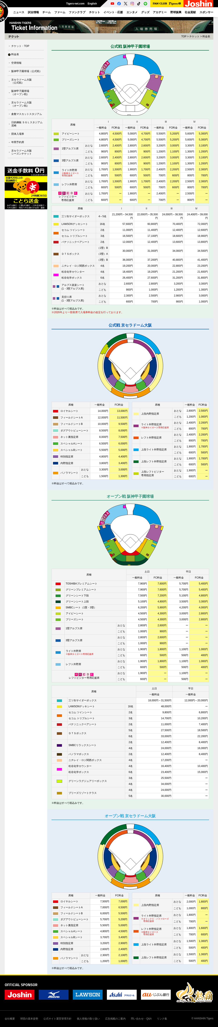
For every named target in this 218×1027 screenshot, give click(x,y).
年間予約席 (17, 142)
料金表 (15, 54)
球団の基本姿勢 (29, 1018)
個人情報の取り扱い (88, 1018)
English (92, 3)
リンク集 (162, 1018)
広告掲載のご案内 (115, 1018)
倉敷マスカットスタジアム (26, 114)
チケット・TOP (20, 46)
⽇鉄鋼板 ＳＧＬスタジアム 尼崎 (27, 124)
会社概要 (10, 1018)
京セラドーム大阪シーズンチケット (21, 152)
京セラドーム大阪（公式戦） (21, 81)
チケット (194, 36)
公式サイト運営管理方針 (57, 1018)
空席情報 (16, 62)
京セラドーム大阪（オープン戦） (21, 104)
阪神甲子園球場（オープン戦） (20, 92)
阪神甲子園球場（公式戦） (26, 71)
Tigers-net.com (75, 3)
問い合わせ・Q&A (141, 1018)
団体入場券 (17, 133)
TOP (183, 36)
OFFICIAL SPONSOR (21, 985)
